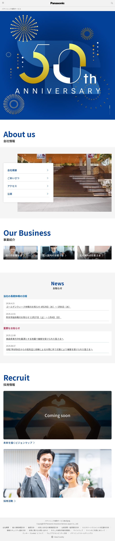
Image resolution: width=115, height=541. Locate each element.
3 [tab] (109, 113)
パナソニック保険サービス (11, 9)
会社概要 (12, 170)
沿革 (9, 194)
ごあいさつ (13, 178)
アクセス (12, 186)
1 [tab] (109, 106)
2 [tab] (109, 110)
